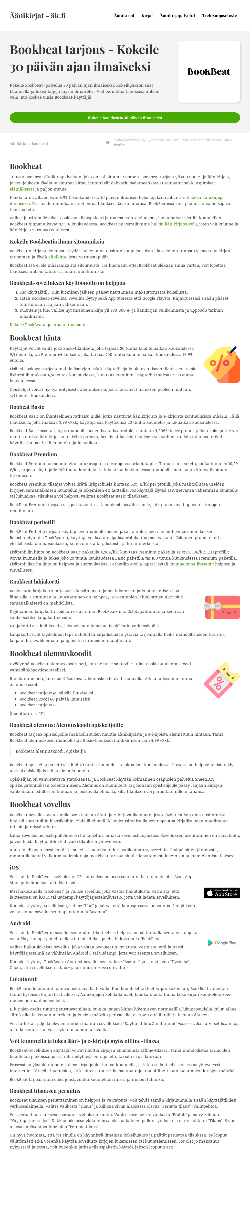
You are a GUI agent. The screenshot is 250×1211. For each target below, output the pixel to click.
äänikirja (57, 257)
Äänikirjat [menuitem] (124, 15)
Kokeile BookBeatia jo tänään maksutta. (49, 324)
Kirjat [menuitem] (147, 15)
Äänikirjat (19, 143)
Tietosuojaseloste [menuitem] (219, 15)
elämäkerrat (22, 189)
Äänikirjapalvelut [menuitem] (177, 15)
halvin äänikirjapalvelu (174, 224)
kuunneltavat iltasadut (191, 564)
